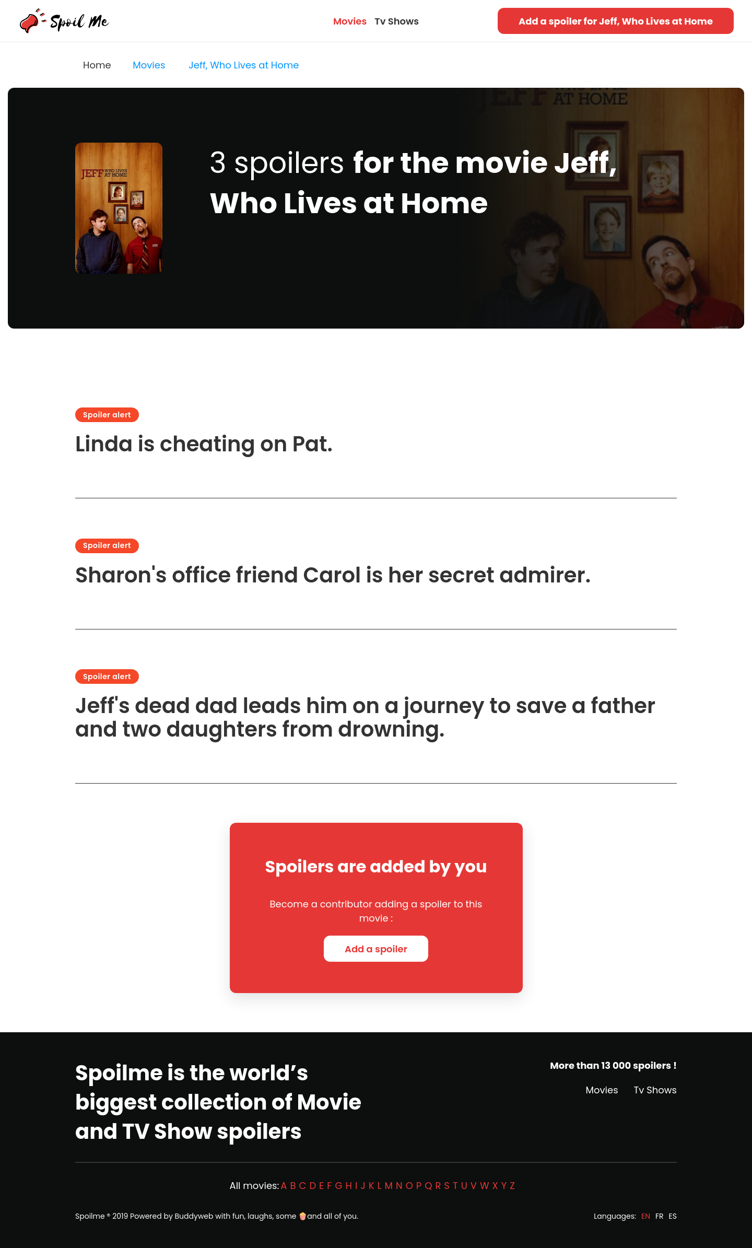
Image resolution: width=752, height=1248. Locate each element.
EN (645, 1216)
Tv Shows (396, 21)
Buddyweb (194, 1216)
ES (673, 1216)
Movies (350, 21)
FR (659, 1216)
